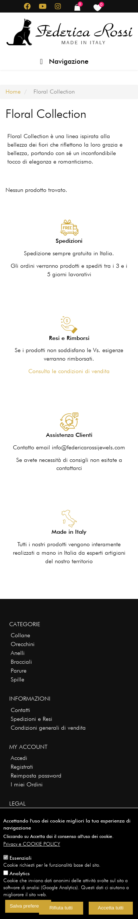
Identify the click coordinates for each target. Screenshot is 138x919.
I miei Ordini (27, 784)
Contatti (20, 709)
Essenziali (21, 867)
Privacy (19, 814)
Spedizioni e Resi (31, 718)
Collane (20, 635)
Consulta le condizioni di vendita (69, 371)
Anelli (18, 652)
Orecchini (23, 644)
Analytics (20, 882)
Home (13, 91)
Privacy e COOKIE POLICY (31, 853)
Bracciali (21, 661)
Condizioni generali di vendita (48, 727)
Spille (17, 679)
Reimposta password (36, 775)
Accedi (19, 757)
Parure (18, 670)
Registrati (22, 766)
